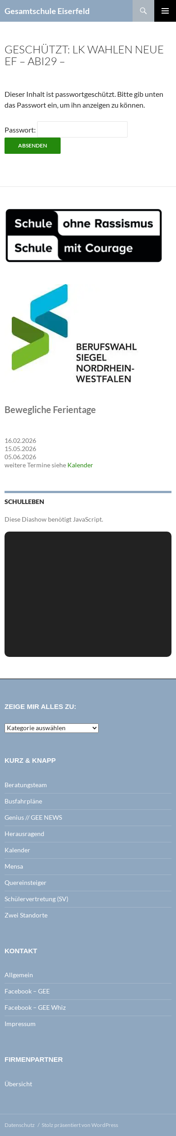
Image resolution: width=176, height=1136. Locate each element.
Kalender (80, 465)
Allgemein (19, 975)
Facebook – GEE (27, 991)
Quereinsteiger (26, 882)
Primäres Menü (165, 11)
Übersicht (18, 1084)
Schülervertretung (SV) (36, 899)
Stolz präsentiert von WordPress (80, 1125)
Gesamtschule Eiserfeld (47, 11)
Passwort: (66, 129)
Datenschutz (20, 1125)
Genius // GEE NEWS (33, 817)
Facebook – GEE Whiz (35, 1007)
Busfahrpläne (23, 801)
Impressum (20, 1023)
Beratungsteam (26, 785)
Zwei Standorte (26, 915)
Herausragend (24, 833)
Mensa (14, 866)
